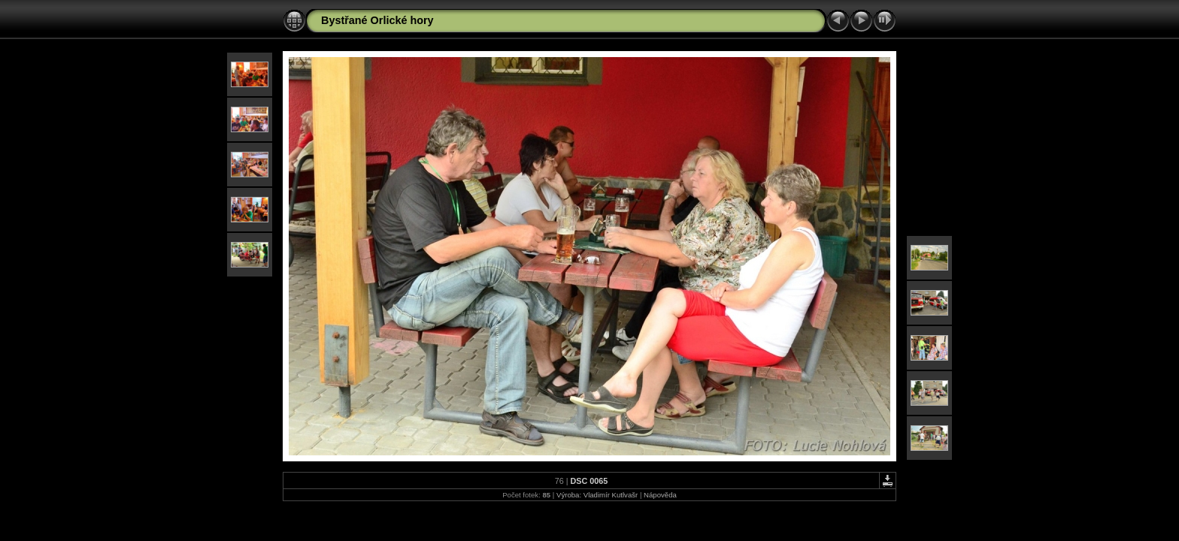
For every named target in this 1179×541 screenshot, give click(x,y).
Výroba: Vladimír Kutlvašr (597, 495)
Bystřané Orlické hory (377, 20)
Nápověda (660, 495)
